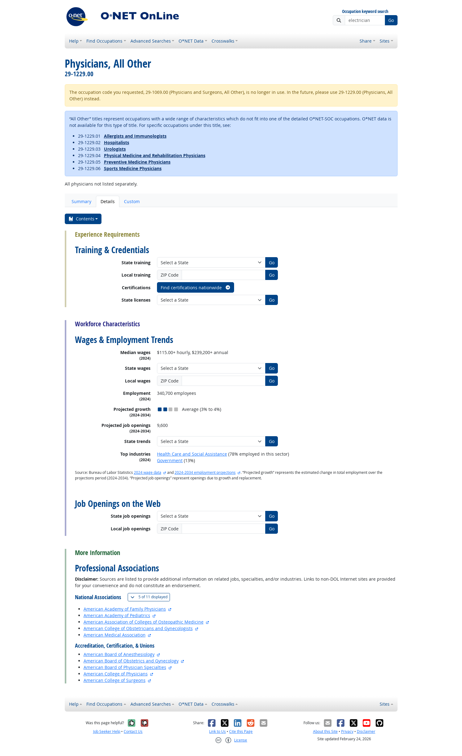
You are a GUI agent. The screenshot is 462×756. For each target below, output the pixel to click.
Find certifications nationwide (196, 287)
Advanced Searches (150, 41)
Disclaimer (366, 731)
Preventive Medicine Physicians (137, 162)
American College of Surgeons (115, 680)
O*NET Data (191, 41)
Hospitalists (116, 142)
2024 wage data (147, 472)
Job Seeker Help (106, 731)
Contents (81, 219)
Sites (385, 41)
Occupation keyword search (365, 11)
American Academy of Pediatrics (117, 615)
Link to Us (217, 731)
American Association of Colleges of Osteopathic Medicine (144, 622)
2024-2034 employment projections (205, 472)
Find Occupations (104, 41)
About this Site (325, 731)
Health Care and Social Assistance (192, 454)
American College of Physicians (116, 674)
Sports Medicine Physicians (133, 168)
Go (391, 20)
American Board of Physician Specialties (125, 667)
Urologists (115, 149)
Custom (132, 201)
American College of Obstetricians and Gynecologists (138, 628)
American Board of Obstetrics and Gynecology (131, 661)
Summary (81, 201)
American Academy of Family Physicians (125, 609)
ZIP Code (170, 275)
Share (366, 41)
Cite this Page (241, 731)
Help (74, 41)
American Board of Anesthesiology (119, 654)
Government (170, 460)
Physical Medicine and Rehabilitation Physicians (154, 155)
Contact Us (133, 731)
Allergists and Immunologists (135, 136)
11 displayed (150, 597)
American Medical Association (115, 635)
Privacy (347, 731)
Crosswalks (223, 41)
